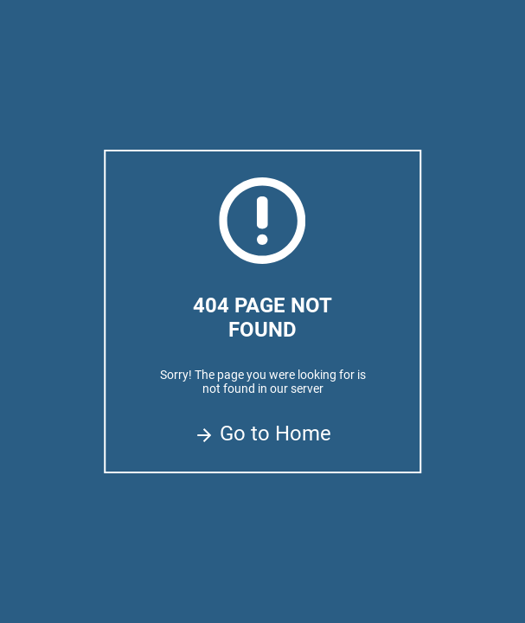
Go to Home (262, 433)
